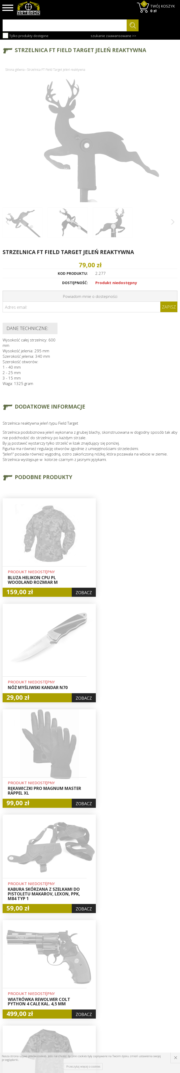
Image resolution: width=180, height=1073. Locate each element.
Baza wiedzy (58, 972)
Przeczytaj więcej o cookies (83, 1066)
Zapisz (169, 307)
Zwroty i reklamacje (57, 999)
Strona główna (15, 69)
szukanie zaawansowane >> (113, 35)
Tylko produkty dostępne (25, 35)
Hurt (81, 972)
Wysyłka (54, 984)
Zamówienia (88, 990)
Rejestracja (87, 984)
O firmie (55, 966)
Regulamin (57, 990)
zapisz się (160, 986)
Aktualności (57, 978)
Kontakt (54, 1008)
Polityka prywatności (88, 999)
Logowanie (87, 978)
